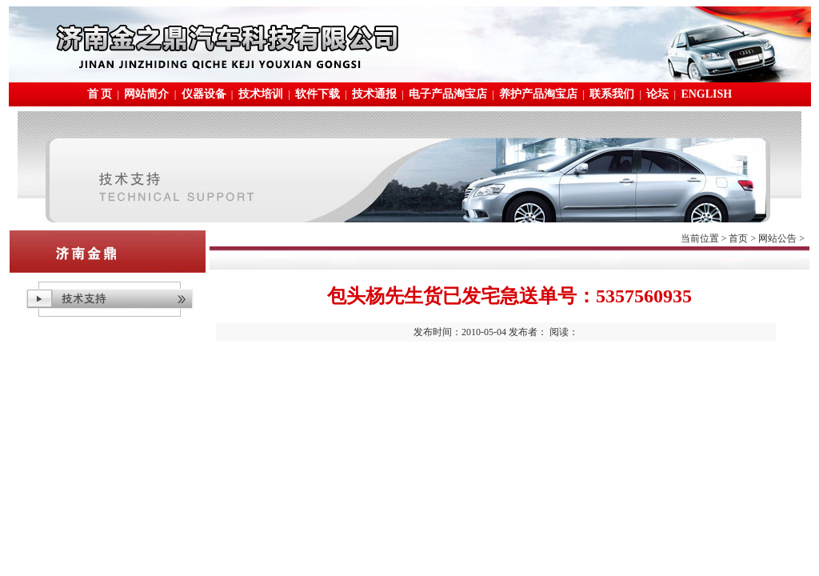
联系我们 (611, 94)
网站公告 (777, 238)
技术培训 (260, 94)
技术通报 (374, 94)
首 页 (100, 94)
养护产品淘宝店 (538, 94)
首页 (738, 238)
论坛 (657, 94)
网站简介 (146, 94)
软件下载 (317, 94)
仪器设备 (204, 94)
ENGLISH (706, 94)
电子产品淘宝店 (448, 94)
